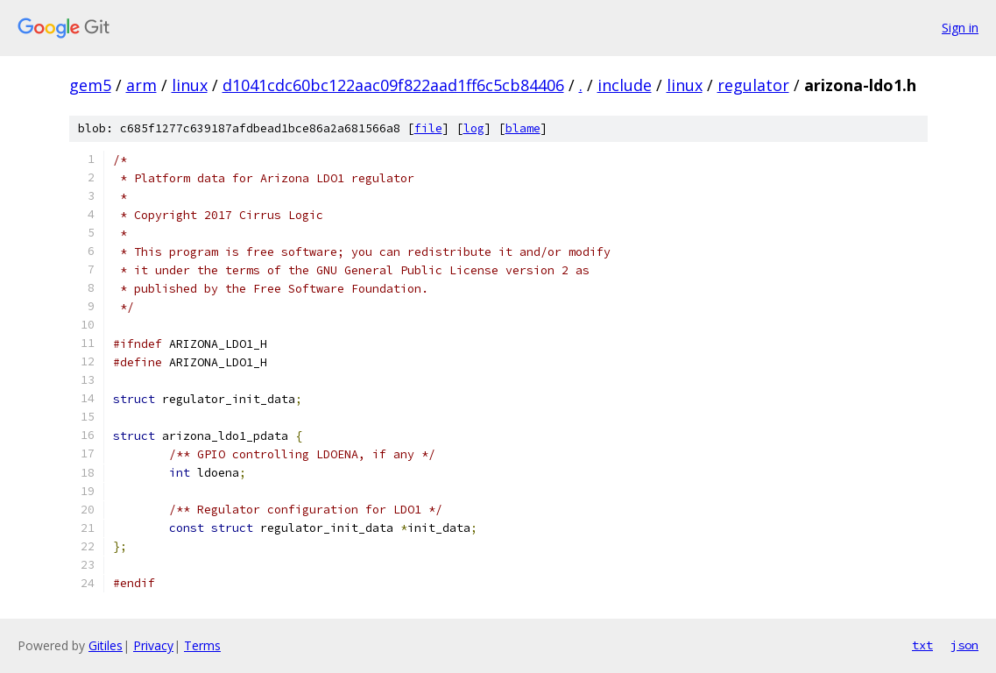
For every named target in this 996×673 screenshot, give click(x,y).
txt (922, 645)
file (428, 128)
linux (190, 85)
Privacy (153, 645)
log (473, 128)
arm (141, 85)
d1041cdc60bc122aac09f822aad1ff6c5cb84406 (393, 85)
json (964, 645)
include (624, 85)
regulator (753, 85)
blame (522, 128)
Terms (202, 645)
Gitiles (105, 645)
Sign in (960, 27)
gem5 (90, 85)
